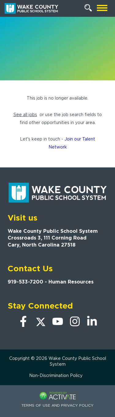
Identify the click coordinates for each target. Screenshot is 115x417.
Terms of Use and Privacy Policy (57, 405)
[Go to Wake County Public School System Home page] (31, 8)
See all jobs (25, 114)
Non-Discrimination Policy (55, 375)
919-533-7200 (25, 282)
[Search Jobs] (88, 8)
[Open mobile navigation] (102, 8)
